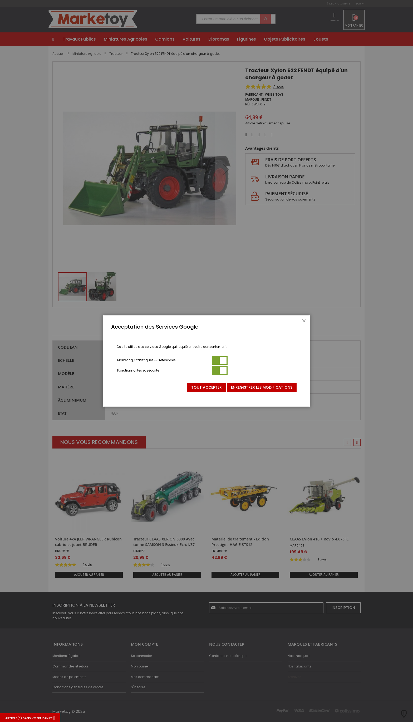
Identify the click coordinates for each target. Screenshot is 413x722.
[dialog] (206, 361)
